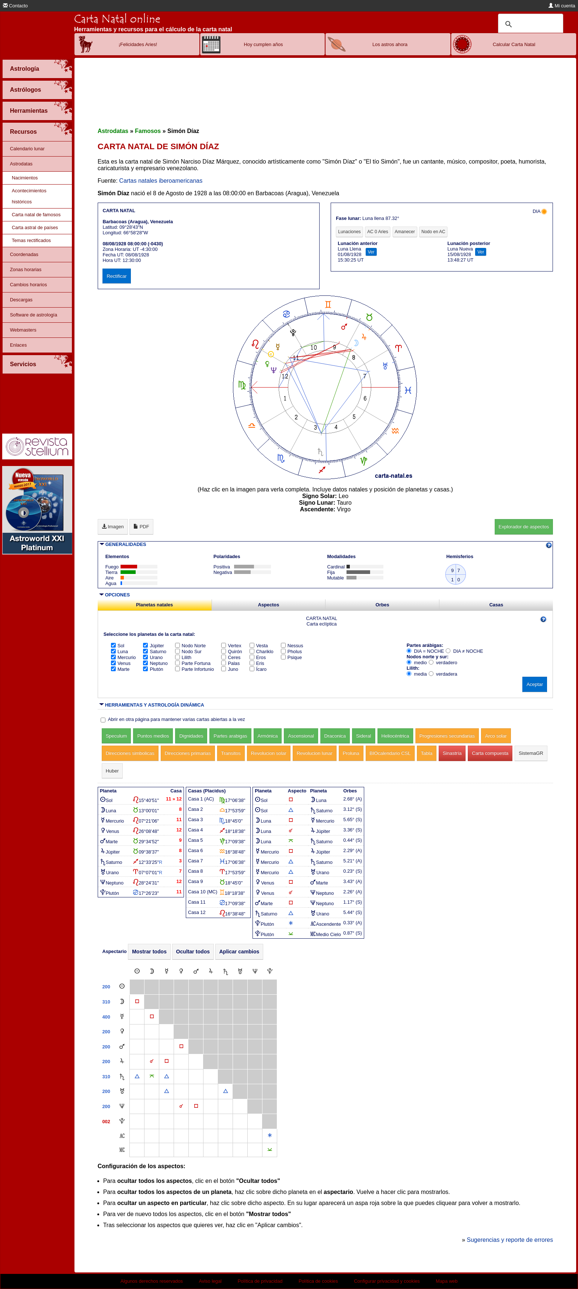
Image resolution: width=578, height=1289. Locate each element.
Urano (153, 657)
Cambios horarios (28, 284)
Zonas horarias (25, 269)
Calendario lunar (27, 148)
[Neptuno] (255, 972)
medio (417, 662)
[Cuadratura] (137, 1002)
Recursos (23, 132)
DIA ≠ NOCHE (464, 651)
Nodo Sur (188, 651)
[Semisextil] (270, 1150)
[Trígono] (137, 1077)
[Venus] (181, 972)
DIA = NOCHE (425, 651)
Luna (119, 651)
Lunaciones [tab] (349, 231)
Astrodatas (21, 164)
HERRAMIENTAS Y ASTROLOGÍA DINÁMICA (154, 705)
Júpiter (153, 645)
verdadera (443, 674)
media (417, 674)
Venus (121, 663)
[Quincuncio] (152, 1077)
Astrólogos (25, 90)
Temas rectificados (31, 240)
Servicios (23, 364)
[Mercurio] (167, 972)
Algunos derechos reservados (152, 1281)
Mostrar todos (149, 952)
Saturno (154, 651)
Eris (257, 663)
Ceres (230, 657)
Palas (230, 663)
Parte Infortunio (194, 669)
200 (106, 986)
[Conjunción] (151, 1061)
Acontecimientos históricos (29, 196)
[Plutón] (270, 972)
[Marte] (196, 972)
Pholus (291, 651)
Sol (118, 645)
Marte (120, 669)
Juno (229, 669)
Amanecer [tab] (405, 231)
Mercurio (123, 657)
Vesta (259, 645)
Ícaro (258, 669)
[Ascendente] (122, 1136)
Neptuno (155, 663)
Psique (291, 657)
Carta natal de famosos (36, 214)
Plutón (153, 669)
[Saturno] (225, 972)
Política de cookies (318, 1281)
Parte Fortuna (192, 663)
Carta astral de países (35, 227)
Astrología (24, 69)
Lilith (183, 657)
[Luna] (152, 972)
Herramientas (29, 111)
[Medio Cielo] (122, 1150)
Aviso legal (210, 1281)
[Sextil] (270, 1136)
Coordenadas (24, 254)
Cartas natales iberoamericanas (160, 181)
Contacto (15, 5)
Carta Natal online (117, 19)
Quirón (231, 651)
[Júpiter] (211, 972)
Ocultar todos (193, 952)
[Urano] (240, 972)
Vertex (231, 645)
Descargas (21, 299)
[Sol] (137, 972)
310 (106, 1002)
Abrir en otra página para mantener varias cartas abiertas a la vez (176, 719)
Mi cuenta (562, 5)
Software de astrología (33, 315)
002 (106, 1121)
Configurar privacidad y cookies (387, 1281)
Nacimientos (25, 178)
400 (106, 1017)
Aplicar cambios (239, 952)
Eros (258, 657)
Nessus (292, 645)
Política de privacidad (260, 1281)
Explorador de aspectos (524, 526)
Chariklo (262, 651)
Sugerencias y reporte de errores (510, 1240)
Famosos (148, 131)
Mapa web (446, 1281)
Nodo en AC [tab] (433, 231)
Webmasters (23, 330)
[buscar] (529, 24)
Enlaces (18, 345)
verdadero (443, 662)
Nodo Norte (190, 645)
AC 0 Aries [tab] (377, 231)
